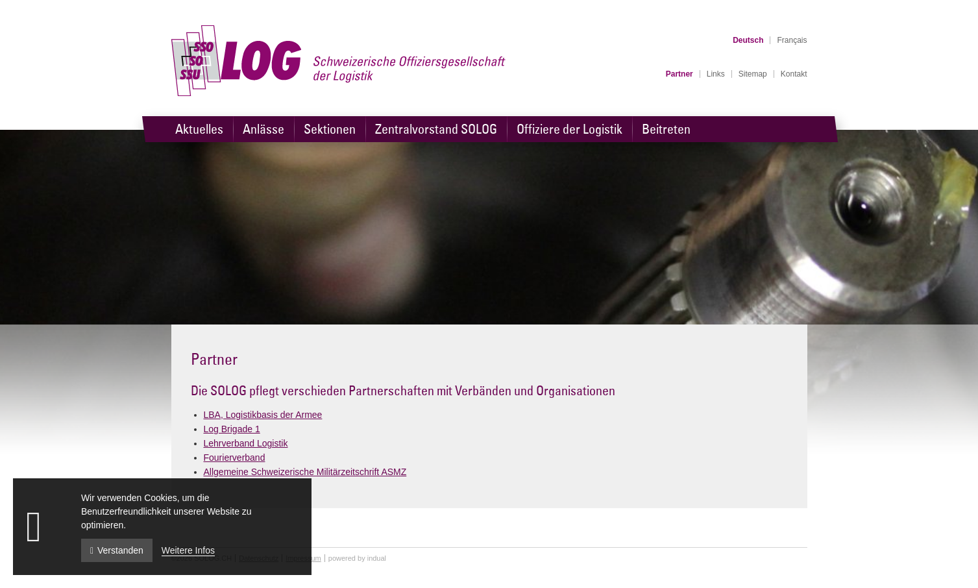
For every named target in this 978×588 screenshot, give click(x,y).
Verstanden (116, 550)
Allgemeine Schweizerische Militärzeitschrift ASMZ (305, 472)
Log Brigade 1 (232, 429)
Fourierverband (234, 457)
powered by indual (357, 558)
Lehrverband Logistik (246, 443)
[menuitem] (679, 74)
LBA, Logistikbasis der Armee (263, 415)
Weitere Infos (188, 550)
